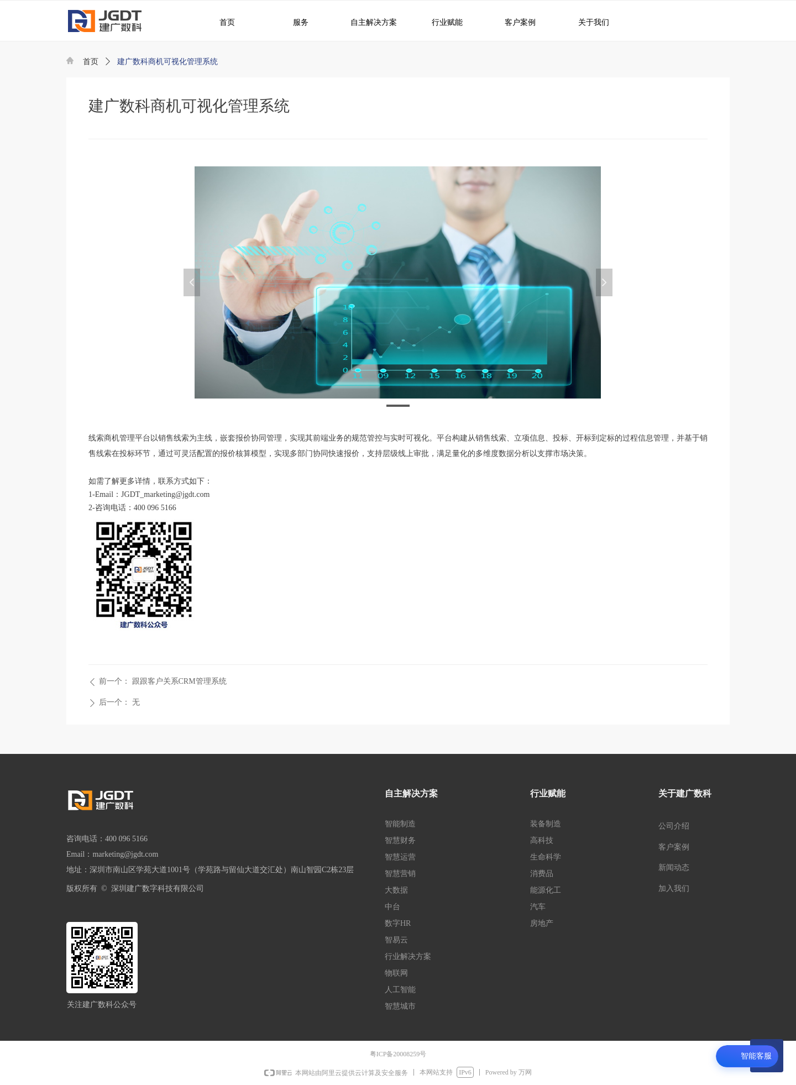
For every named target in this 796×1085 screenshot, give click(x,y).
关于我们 (585, 22)
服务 (294, 22)
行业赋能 (441, 22)
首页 (90, 61)
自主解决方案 (369, 22)
